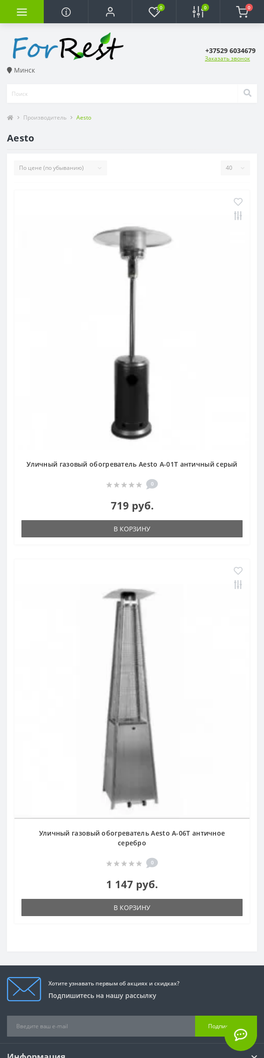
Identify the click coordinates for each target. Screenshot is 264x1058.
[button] (110, 11)
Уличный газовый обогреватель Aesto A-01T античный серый (132, 464)
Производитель (45, 117)
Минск (21, 70)
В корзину (132, 528)
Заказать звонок (227, 58)
